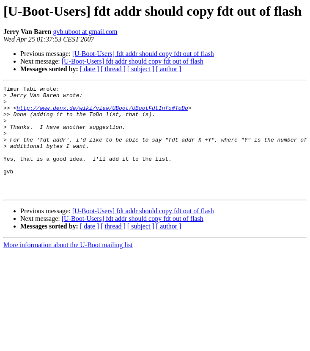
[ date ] (89, 68)
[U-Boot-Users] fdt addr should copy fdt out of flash (143, 53)
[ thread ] (113, 68)
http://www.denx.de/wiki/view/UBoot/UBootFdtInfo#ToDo (102, 113)
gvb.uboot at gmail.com (85, 31)
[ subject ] (140, 68)
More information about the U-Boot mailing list (68, 266)
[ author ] (168, 68)
